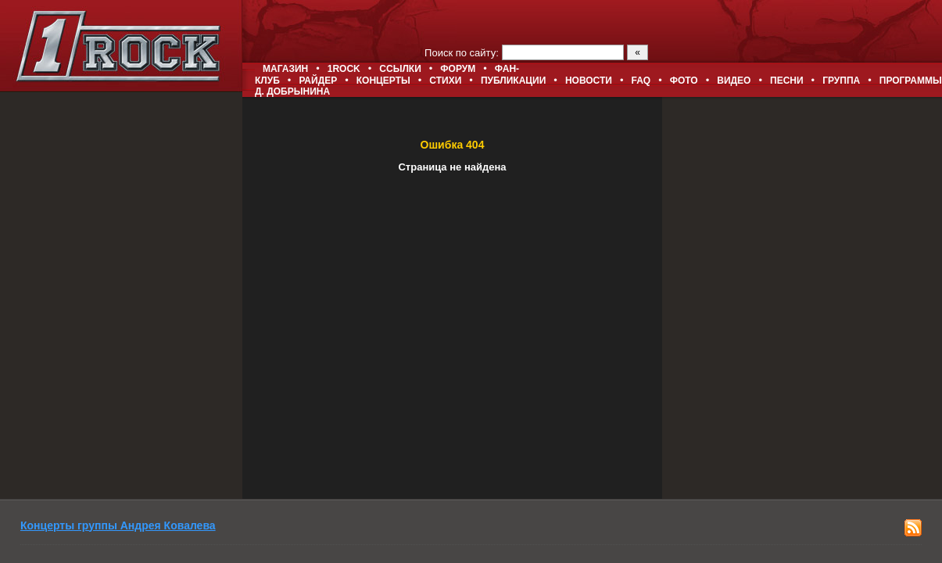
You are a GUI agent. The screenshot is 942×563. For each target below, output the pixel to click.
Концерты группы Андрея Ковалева (118, 525)
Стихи (445, 80)
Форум (457, 68)
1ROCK (344, 68)
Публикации (513, 80)
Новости (588, 80)
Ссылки (400, 68)
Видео (733, 80)
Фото (684, 80)
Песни (787, 80)
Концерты (383, 80)
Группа (841, 80)
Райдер (318, 80)
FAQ (641, 80)
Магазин (285, 68)
